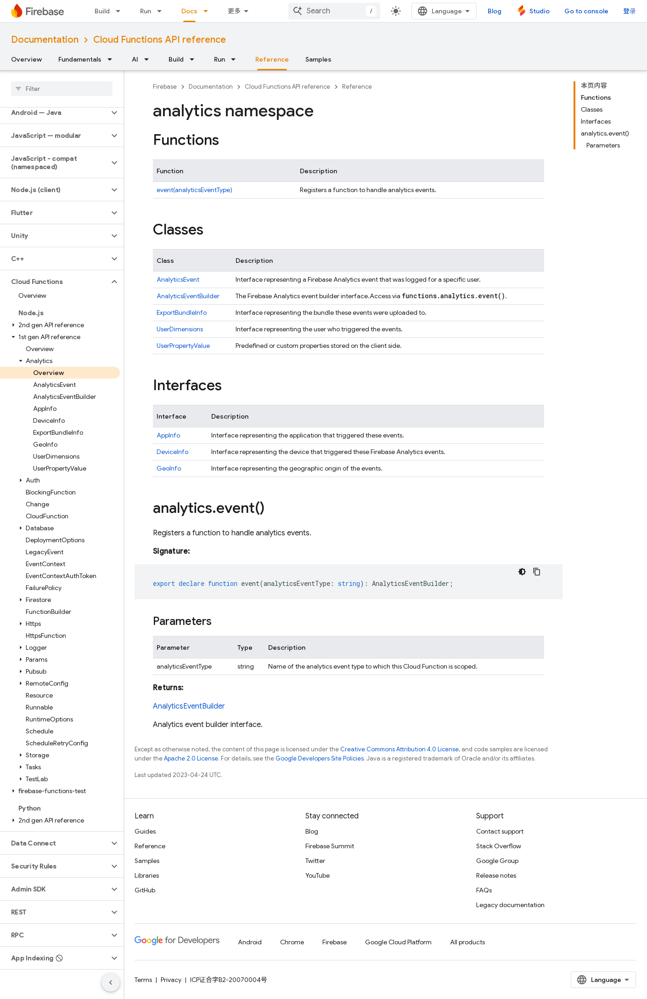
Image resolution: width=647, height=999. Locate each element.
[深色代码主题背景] (522, 571)
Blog (494, 11)
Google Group (497, 861)
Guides (145, 831)
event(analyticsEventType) (194, 190)
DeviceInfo (172, 452)
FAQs (484, 890)
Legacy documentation (510, 905)
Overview (26, 59)
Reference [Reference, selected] (272, 59)
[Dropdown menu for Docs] (208, 11)
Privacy (171, 979)
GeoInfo (169, 468)
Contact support (499, 831)
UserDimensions (180, 329)
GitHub (145, 890)
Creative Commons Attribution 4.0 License (399, 749)
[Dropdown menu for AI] (149, 59)
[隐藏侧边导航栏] (110, 982)
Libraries (147, 875)
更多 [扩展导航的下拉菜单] (234, 11)
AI (135, 59)
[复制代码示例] (536, 571)
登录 (629, 11)
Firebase (165, 87)
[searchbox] (62, 88)
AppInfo (168, 435)
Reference (357, 87)
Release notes (496, 875)
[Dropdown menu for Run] (162, 11)
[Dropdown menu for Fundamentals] (112, 59)
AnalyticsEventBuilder (188, 296)
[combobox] (334, 11)
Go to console (586, 11)
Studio (539, 11)
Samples (318, 59)
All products (467, 942)
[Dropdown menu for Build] (121, 11)
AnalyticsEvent (178, 279)
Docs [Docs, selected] (189, 11)
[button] (54, 113)
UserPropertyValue (183, 345)
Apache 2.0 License (191, 758)
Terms (143, 979)
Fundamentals (79, 59)
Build (102, 11)
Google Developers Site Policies (320, 758)
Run (145, 11)
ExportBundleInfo (182, 312)
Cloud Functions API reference (159, 39)
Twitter (315, 861)
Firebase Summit (329, 846)
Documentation (45, 39)
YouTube (317, 875)
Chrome (292, 942)
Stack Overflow (498, 846)
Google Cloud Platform (398, 942)
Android (250, 942)
